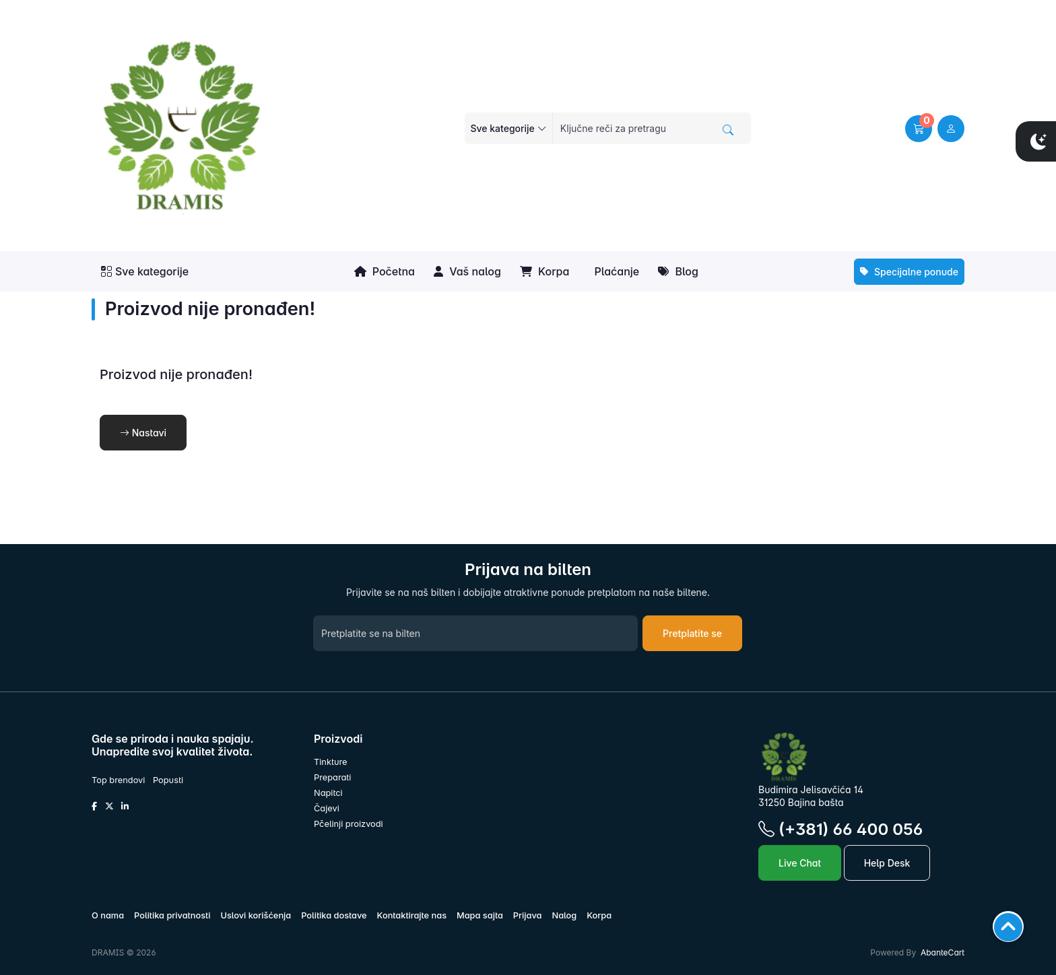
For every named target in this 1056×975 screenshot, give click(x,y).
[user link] (950, 128)
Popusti (168, 780)
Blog (678, 271)
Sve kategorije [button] (145, 271)
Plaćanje (615, 271)
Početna (384, 271)
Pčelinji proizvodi (348, 824)
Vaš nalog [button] (467, 271)
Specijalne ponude (909, 271)
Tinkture (331, 762)
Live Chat (800, 863)
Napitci (328, 793)
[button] (918, 128)
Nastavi (143, 432)
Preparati (332, 777)
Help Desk (887, 863)
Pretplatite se (692, 633)
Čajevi (326, 808)
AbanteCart (942, 952)
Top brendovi (118, 780)
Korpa (544, 271)
